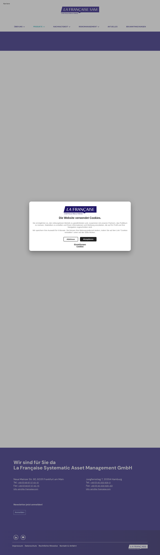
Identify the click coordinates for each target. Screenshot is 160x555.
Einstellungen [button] (80, 244)
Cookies (79, 246)
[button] (88, 239)
